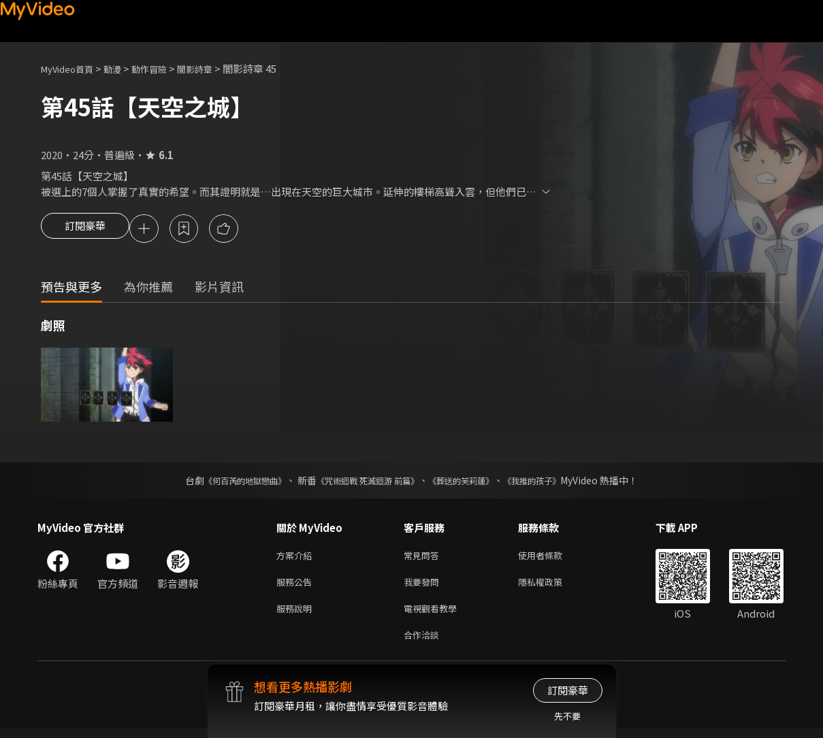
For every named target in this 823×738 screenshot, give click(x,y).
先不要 (567, 715)
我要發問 (424, 587)
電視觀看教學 (434, 615)
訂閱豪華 (85, 230)
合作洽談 (424, 644)
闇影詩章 (215, 68)
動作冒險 (164, 68)
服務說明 (296, 615)
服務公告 (296, 587)
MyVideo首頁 (72, 68)
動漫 (123, 68)
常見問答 (424, 558)
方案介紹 (296, 558)
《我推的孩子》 (552, 482)
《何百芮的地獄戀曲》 (226, 482)
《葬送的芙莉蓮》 (471, 482)
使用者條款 (551, 558)
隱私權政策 (551, 587)
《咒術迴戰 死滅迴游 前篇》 (364, 482)
